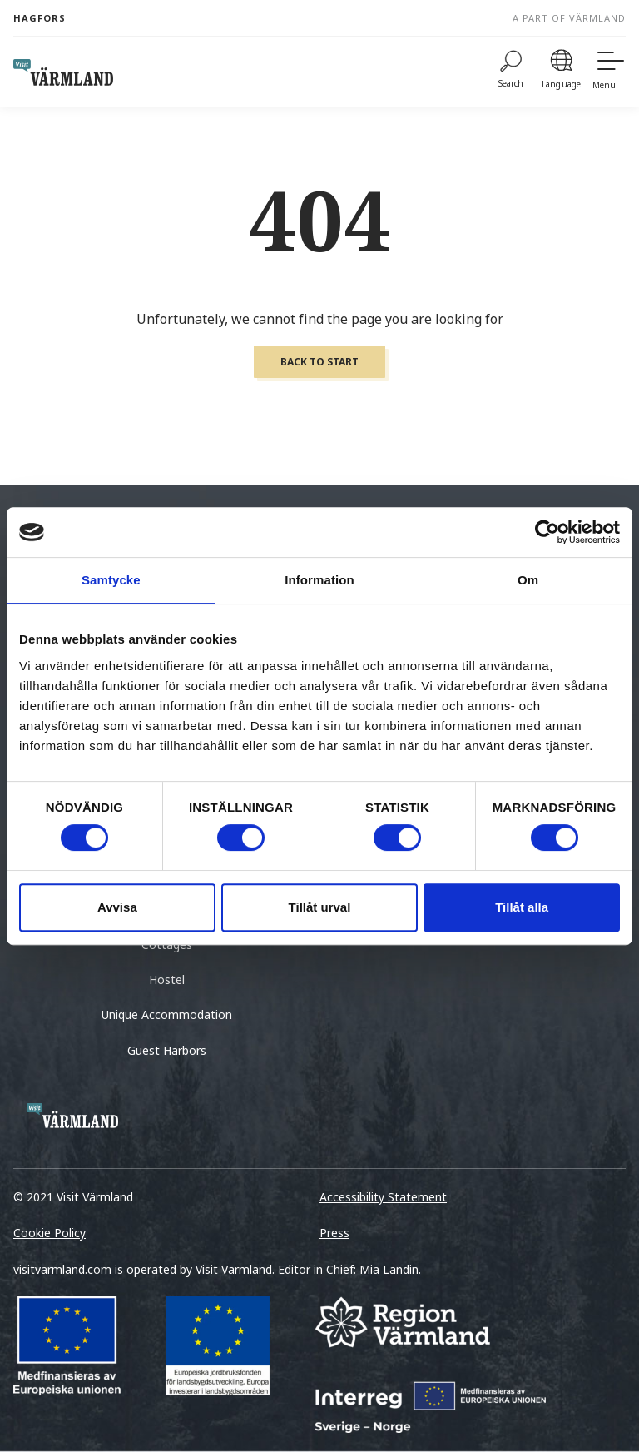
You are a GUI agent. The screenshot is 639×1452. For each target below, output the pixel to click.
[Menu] (609, 72)
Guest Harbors (166, 1050)
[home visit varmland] (63, 72)
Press (334, 1233)
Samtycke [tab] (111, 580)
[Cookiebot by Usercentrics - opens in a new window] (547, 532)
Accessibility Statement (383, 1197)
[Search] (511, 72)
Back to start (319, 362)
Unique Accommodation (167, 1014)
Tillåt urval (320, 907)
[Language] (561, 72)
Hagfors (39, 17)
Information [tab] (319, 580)
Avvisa (117, 907)
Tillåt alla (521, 907)
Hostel (167, 979)
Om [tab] (528, 580)
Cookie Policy (49, 1233)
